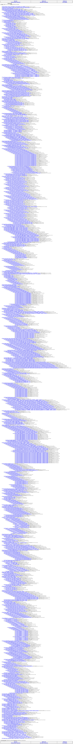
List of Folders (64, 2)
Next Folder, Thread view (44, 2)
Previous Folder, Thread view (15, 2)
